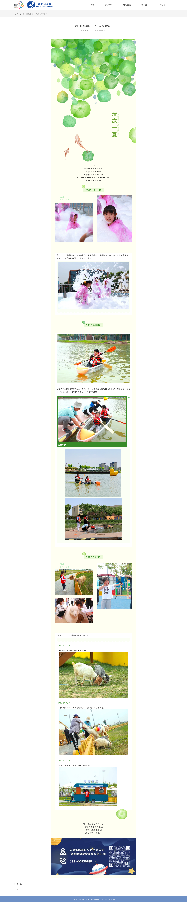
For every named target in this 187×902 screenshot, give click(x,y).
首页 (16, 14)
